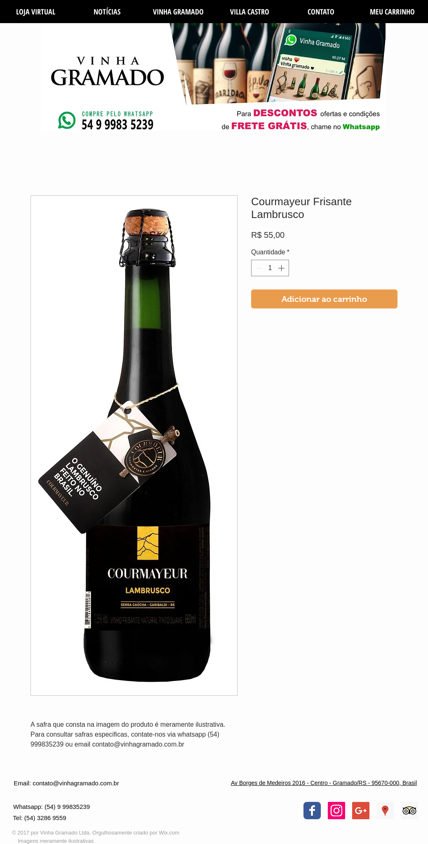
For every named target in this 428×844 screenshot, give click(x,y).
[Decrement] (258, 268)
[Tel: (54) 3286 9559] (39, 818)
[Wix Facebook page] (312, 810)
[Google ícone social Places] (385, 810)
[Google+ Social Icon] (360, 810)
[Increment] (282, 268)
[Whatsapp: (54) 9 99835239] (51, 806)
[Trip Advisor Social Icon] (409, 810)
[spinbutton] (270, 268)
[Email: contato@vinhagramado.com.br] (66, 783)
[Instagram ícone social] (336, 810)
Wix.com (169, 833)
